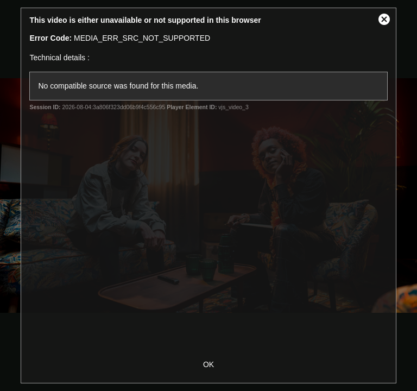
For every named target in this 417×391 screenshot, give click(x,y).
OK (208, 364)
